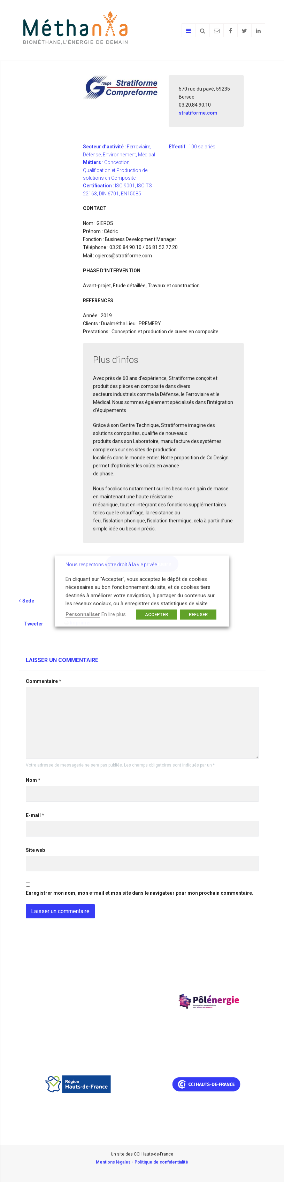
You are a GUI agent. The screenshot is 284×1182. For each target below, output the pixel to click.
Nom (33, 780)
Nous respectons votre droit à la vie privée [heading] (111, 564)
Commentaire (43, 681)
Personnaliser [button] (83, 614)
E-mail (35, 815)
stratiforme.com (198, 113)
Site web (35, 850)
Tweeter (33, 624)
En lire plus (113, 614)
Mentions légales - (115, 1162)
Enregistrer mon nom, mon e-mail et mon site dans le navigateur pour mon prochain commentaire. (139, 893)
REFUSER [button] (198, 614)
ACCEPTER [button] (156, 614)
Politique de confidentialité (161, 1162)
